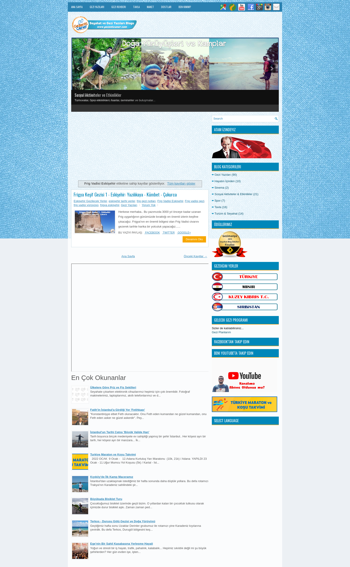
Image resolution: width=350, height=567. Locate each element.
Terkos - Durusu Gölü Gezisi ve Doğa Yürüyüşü (122, 521)
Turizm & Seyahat (226, 213)
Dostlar (166, 7)
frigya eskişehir (109, 205)
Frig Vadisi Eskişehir (170, 201)
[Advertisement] (139, 146)
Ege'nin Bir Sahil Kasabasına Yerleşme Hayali (121, 543)
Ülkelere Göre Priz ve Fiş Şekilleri (113, 387)
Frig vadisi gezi (194, 201)
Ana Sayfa (77, 7)
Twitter (168, 232)
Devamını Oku (194, 239)
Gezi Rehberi (118, 7)
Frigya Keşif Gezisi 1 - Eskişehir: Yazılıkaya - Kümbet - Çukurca (125, 194)
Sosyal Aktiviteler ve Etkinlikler (98, 95)
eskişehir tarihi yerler (122, 201)
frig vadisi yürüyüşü (86, 205)
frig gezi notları (146, 201)
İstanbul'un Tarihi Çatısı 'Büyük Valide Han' (119, 432)
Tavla (136, 7)
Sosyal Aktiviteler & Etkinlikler (233, 194)
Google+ (184, 232)
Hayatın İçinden (225, 181)
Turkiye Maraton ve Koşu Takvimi (113, 454)
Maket (150, 7)
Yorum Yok (149, 205)
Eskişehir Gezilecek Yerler (90, 201)
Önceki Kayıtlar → (195, 256)
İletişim (75, 16)
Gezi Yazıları (97, 7)
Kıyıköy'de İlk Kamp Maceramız (111, 476)
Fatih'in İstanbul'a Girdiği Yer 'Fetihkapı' (117, 409)
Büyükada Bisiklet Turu (106, 499)
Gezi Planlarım (221, 332)
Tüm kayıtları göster (181, 183)
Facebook (152, 232)
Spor (218, 200)
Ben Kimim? (185, 7)
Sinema (219, 187)
